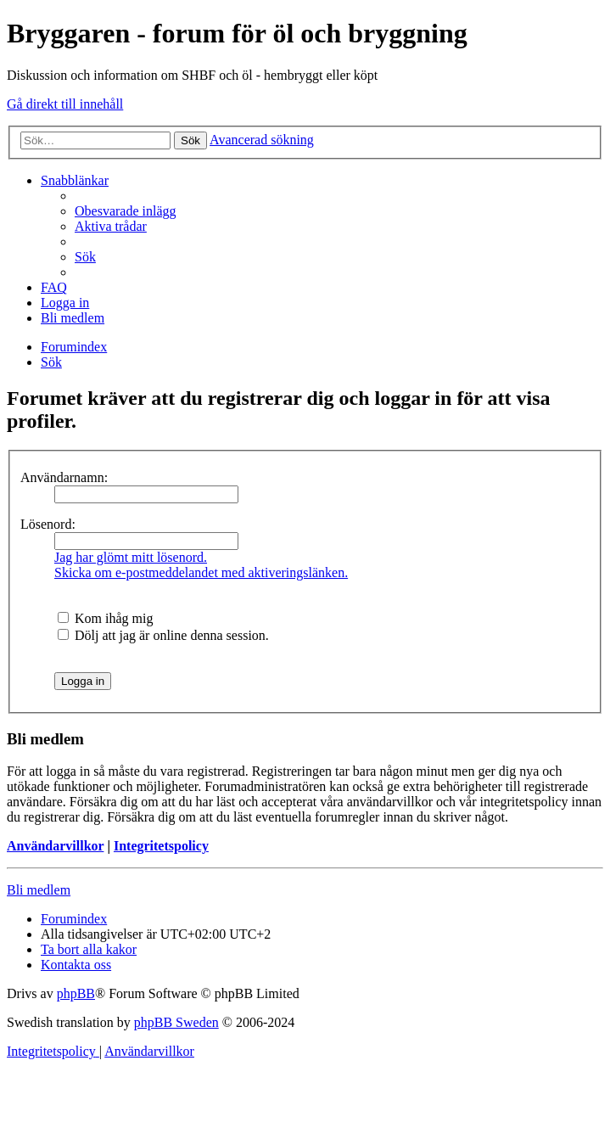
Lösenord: (48, 524)
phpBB (76, 993)
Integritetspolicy (161, 846)
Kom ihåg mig (105, 618)
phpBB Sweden (176, 1022)
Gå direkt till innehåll (65, 104)
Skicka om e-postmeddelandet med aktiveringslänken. (201, 572)
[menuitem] (125, 211)
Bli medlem (38, 890)
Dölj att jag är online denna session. (163, 635)
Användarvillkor (55, 846)
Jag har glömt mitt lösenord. (130, 557)
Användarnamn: (64, 477)
